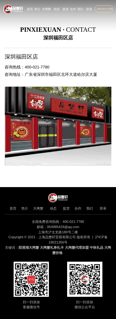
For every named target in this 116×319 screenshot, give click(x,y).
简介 (37, 9)
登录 (89, 9)
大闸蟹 (46, 9)
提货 (65, 9)
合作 (73, 9)
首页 (30, 9)
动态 (57, 9)
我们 (80, 9)
